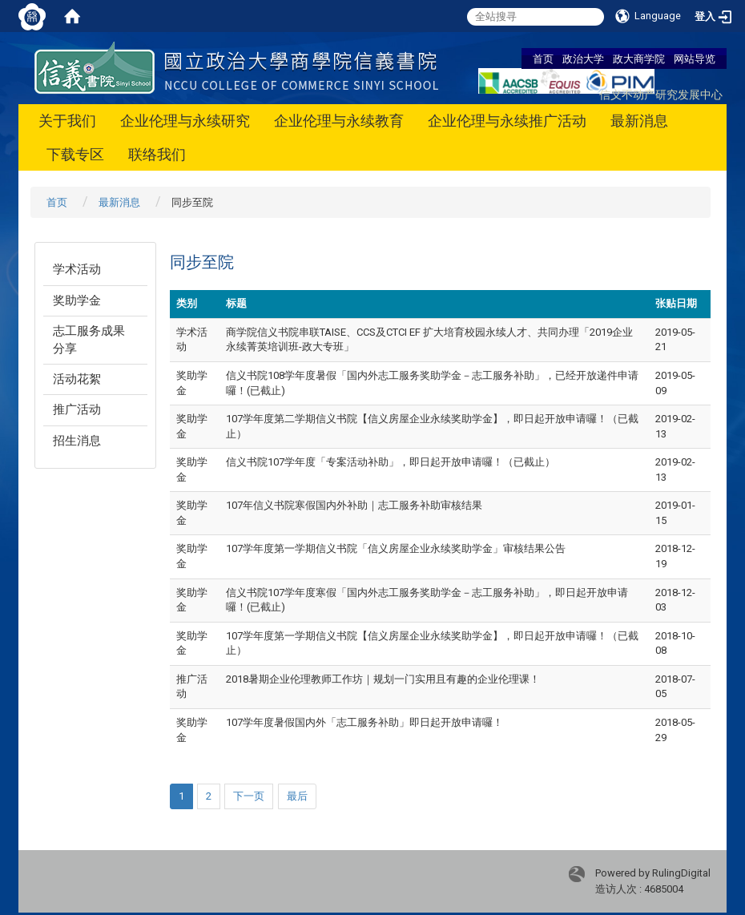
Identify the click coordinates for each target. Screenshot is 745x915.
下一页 (248, 796)
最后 (297, 796)
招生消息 (77, 440)
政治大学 (583, 58)
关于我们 (67, 120)
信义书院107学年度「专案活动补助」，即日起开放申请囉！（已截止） (390, 462)
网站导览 (694, 58)
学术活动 (77, 269)
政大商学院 (639, 58)
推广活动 (77, 409)
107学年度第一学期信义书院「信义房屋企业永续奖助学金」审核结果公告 (396, 548)
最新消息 (639, 120)
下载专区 (75, 154)
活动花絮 (77, 379)
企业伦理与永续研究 (185, 120)
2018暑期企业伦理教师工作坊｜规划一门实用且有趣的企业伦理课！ (383, 679)
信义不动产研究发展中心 (661, 94)
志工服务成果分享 (89, 339)
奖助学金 (77, 300)
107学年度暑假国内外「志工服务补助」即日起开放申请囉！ (364, 722)
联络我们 (157, 154)
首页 (543, 58)
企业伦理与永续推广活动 (507, 120)
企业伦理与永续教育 (339, 120)
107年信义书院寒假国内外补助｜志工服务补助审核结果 (354, 505)
